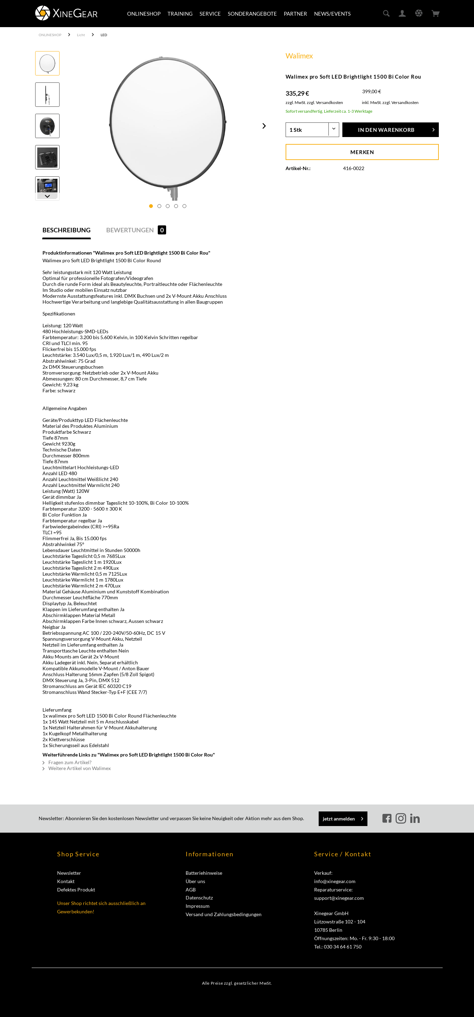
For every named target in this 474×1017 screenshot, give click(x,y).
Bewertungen (136, 229)
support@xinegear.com (339, 898)
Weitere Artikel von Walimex (76, 768)
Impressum (198, 906)
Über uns (195, 881)
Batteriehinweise (204, 873)
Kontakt (66, 881)
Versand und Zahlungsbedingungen (224, 914)
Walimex (299, 55)
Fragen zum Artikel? (67, 762)
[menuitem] (144, 13)
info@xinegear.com (335, 881)
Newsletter (69, 873)
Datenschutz (199, 897)
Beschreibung (66, 230)
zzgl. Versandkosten (325, 102)
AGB (191, 889)
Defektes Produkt (76, 889)
